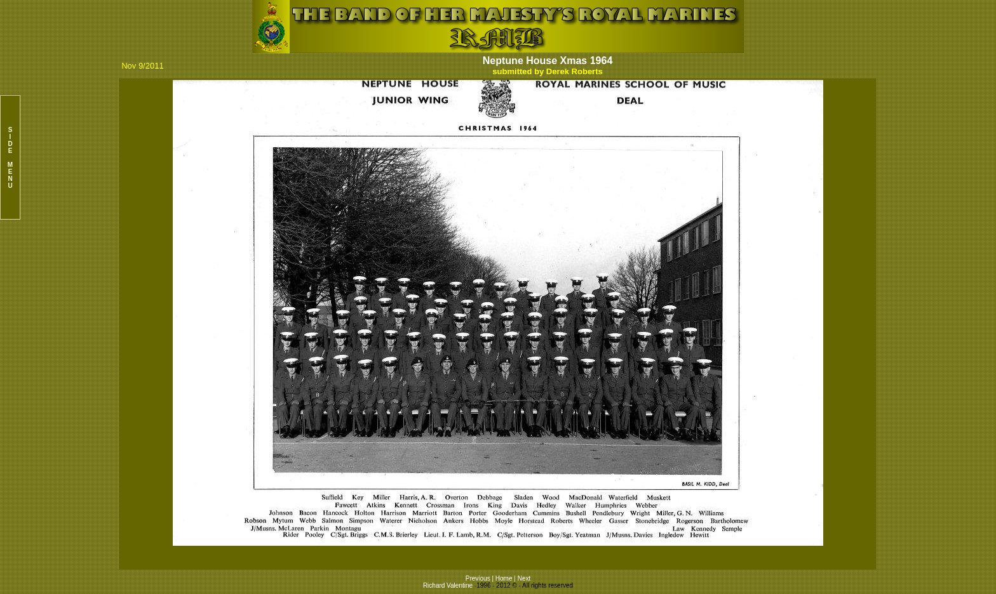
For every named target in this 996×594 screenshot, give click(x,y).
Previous (479, 578)
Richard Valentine (448, 585)
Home (504, 578)
